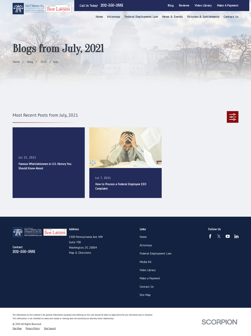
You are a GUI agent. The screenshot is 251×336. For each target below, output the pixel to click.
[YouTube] (228, 236)
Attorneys (146, 245)
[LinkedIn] (236, 236)
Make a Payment (227, 5)
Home (143, 237)
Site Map (145, 295)
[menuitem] (17, 328)
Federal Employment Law (155, 253)
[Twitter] (219, 236)
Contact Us (147, 286)
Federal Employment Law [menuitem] (141, 17)
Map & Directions (80, 252)
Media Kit (146, 262)
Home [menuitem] (99, 17)
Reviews (184, 5)
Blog (171, 5)
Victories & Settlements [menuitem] (203, 17)
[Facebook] (210, 236)
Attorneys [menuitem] (113, 17)
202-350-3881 (112, 6)
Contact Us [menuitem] (231, 17)
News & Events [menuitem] (172, 17)
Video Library (203, 5)
